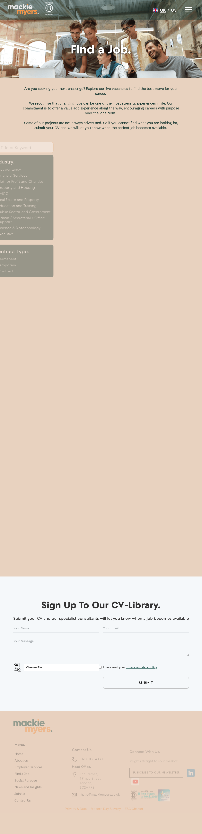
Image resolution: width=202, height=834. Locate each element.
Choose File (34, 667)
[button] (188, 8)
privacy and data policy (141, 667)
